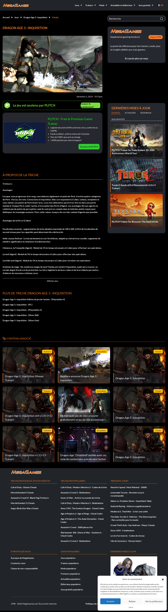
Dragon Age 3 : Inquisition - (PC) (17, 304)
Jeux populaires (68, 558)
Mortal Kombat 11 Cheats (23, 503)
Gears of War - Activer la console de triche (80, 498)
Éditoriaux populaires (71, 584)
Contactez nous (18, 563)
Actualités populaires (70, 579)
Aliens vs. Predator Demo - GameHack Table (131, 501)
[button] (162, 579)
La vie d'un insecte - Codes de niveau (128, 535)
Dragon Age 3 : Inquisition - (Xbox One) (21, 320)
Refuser (132, 601)
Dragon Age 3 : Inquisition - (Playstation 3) (22, 310)
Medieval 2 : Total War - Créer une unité (129, 511)
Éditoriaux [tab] (145, 113)
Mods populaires (68, 568)
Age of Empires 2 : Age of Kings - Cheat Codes (82, 513)
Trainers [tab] (115, 113)
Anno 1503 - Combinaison (122, 530)
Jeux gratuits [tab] (118, 119)
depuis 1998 (155, 37)
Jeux (16, 17)
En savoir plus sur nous (136, 58)
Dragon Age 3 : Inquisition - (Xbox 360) (21, 315)
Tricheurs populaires (70, 573)
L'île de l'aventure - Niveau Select (126, 541)
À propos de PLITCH (89, 146)
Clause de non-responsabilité (24, 568)
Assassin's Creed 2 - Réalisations (75, 492)
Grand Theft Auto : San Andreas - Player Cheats (133, 525)
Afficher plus (52, 281)
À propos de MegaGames (22, 558)
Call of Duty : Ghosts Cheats (24, 487)
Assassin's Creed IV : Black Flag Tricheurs (30, 498)
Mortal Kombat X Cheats (22, 492)
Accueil (6, 17)
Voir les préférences (153, 601)
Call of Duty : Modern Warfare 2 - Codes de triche (84, 487)
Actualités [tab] (130, 113)
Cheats (55, 17)
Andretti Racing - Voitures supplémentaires (131, 506)
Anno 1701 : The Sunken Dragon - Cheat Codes (82, 508)
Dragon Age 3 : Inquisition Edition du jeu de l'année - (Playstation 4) (34, 299)
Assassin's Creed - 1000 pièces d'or (77, 527)
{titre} (131, 607)
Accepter (110, 601)
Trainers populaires (70, 563)
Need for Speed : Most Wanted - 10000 (129, 487)
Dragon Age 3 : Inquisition (35, 17)
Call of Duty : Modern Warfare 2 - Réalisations (82, 503)
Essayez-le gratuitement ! (87, 105)
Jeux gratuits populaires (72, 589)
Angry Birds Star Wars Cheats (24, 508)
